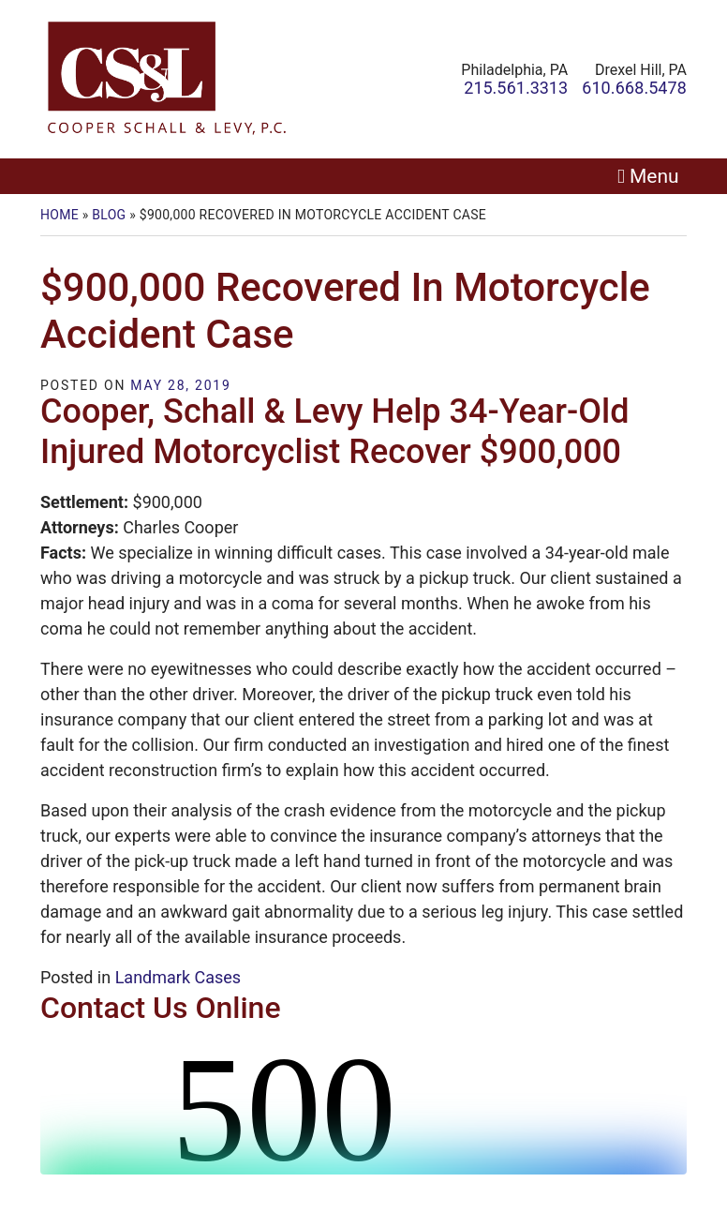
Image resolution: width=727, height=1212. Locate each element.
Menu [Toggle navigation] (654, 176)
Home (59, 214)
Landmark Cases (178, 977)
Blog (109, 214)
